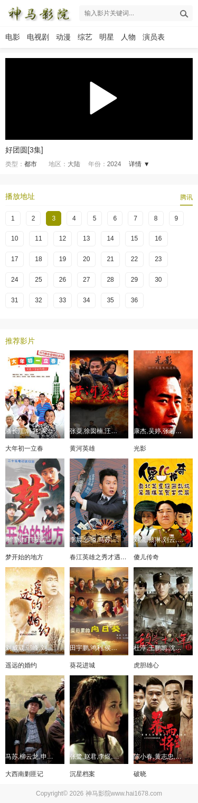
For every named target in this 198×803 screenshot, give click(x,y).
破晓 (140, 774)
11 (38, 238)
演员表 (154, 37)
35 (110, 300)
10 (14, 238)
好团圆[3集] (24, 150)
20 (86, 259)
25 (38, 279)
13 (86, 238)
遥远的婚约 (21, 665)
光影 (140, 448)
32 (38, 300)
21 (110, 259)
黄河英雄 (82, 448)
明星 (106, 37)
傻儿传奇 (146, 557)
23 (158, 259)
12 (62, 238)
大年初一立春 (24, 448)
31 (14, 300)
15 (134, 238)
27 (86, 279)
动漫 (63, 37)
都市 (30, 164)
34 (86, 300)
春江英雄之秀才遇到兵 (101, 557)
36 (134, 300)
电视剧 (38, 37)
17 (14, 259)
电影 (12, 37)
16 (158, 238)
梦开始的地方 (24, 557)
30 (158, 279)
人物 (128, 37)
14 (110, 238)
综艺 (85, 37)
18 (38, 259)
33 (62, 300)
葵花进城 (82, 665)
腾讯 (186, 197)
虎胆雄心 (146, 665)
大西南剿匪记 (24, 774)
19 (62, 259)
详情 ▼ (139, 164)
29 (134, 279)
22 (134, 259)
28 (110, 279)
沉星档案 (82, 774)
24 (14, 279)
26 (62, 279)
